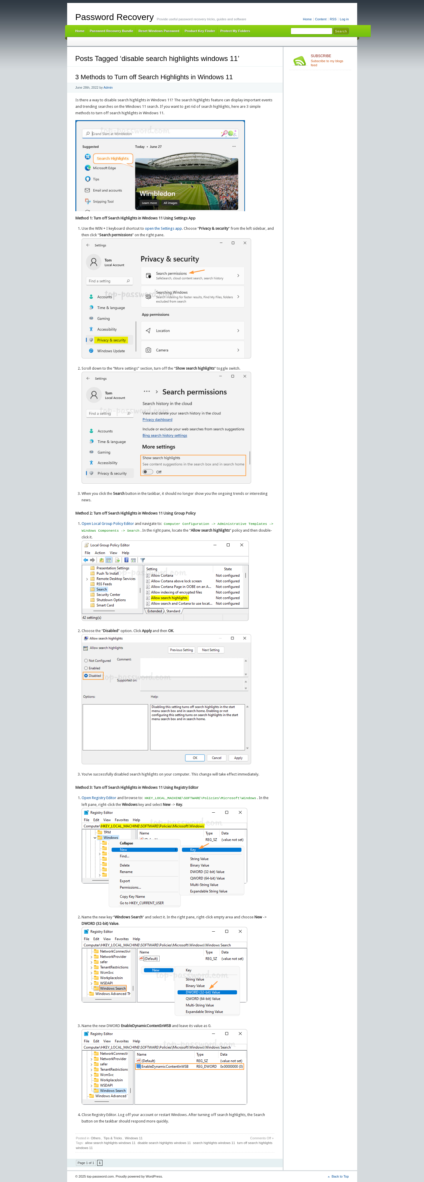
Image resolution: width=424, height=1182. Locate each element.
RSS (333, 19)
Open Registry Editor (99, 798)
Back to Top (340, 1176)
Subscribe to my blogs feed (330, 60)
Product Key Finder (200, 31)
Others (95, 1138)
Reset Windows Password (158, 31)
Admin (108, 87)
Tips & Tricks (113, 1138)
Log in (344, 19)
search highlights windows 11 (214, 1143)
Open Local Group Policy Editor (108, 524)
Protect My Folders (235, 31)
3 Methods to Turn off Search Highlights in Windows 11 (154, 77)
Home (307, 19)
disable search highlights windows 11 (164, 1143)
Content (321, 19)
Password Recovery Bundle (111, 31)
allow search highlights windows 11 (110, 1143)
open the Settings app (163, 228)
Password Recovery (114, 17)
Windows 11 (134, 1138)
